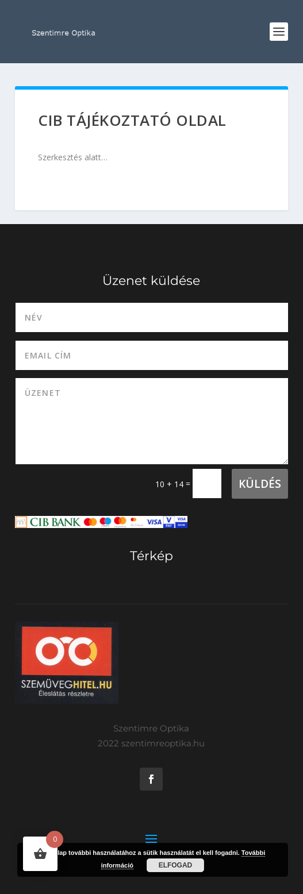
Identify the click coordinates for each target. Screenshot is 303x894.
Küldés (260, 483)
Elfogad (176, 865)
